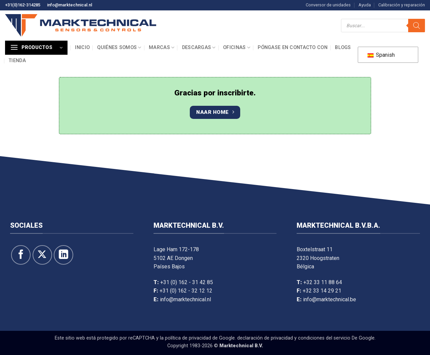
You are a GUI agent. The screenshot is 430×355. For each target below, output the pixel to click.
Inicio (82, 47)
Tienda (17, 60)
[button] (36, 48)
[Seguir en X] (42, 255)
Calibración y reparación (401, 4)
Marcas (161, 47)
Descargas (199, 47)
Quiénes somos (119, 47)
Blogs (343, 47)
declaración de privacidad (265, 338)
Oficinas (236, 47)
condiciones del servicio (324, 338)
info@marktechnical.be (329, 299)
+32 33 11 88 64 (322, 282)
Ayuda (364, 4)
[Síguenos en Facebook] (21, 255)
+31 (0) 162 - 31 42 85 (186, 282)
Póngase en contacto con (293, 47)
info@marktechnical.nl (69, 4)
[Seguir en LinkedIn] (63, 255)
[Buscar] (416, 25)
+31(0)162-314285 (22, 4)
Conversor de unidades (328, 4)
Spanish (381, 55)
